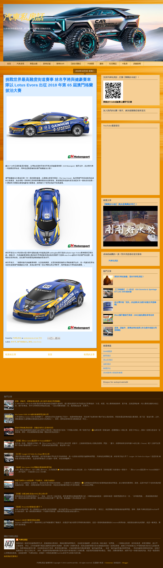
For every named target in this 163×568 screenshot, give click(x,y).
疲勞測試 (107, 356)
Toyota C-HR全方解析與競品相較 (27, 520)
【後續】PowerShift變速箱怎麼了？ (28, 507)
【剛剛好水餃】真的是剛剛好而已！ (120, 204)
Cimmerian (109, 563)
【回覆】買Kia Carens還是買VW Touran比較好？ (33, 441)
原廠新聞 (137, 64)
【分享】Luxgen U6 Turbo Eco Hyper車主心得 (32, 454)
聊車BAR (60, 64)
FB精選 (91, 64)
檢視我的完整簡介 (11, 556)
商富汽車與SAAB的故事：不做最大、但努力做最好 (35, 480)
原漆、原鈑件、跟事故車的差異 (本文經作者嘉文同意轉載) (37, 401)
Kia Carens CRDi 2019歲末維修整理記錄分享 (32, 414)
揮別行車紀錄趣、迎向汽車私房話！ (129, 277)
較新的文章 (10, 354)
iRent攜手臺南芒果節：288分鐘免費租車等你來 (134, 315)
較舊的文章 (89, 354)
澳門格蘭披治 (22, 342)
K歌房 (124, 64)
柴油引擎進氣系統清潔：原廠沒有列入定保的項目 (34, 428)
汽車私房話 (23, 16)
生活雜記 (113, 64)
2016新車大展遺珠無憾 (112, 373)
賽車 (30, 342)
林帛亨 (13, 342)
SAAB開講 (107, 351)
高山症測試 (108, 360)
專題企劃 (33, 64)
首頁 (9, 64)
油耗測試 (107, 364)
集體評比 (107, 368)
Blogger (125, 563)
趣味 (101, 64)
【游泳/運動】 (76, 64)
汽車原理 (20, 64)
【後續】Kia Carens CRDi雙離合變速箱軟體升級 (33, 467)
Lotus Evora (37, 342)
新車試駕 (47, 64)
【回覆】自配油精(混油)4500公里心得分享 (31, 494)
